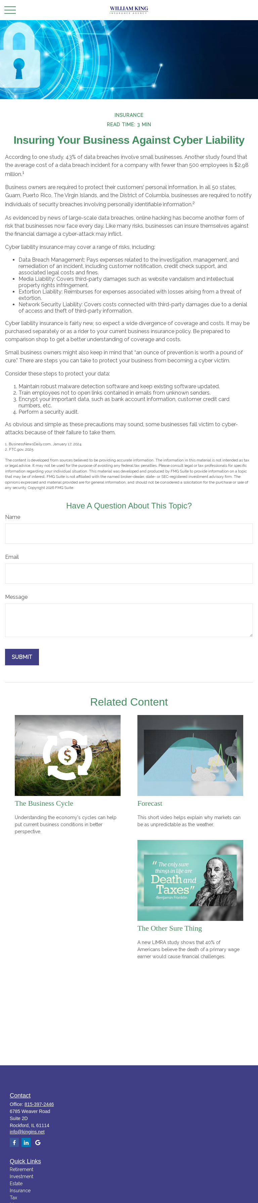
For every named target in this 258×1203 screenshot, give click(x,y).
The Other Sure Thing (169, 928)
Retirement (21, 1169)
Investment (21, 1176)
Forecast (149, 803)
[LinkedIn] (26, 1142)
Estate (16, 1183)
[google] (37, 1142)
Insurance (20, 1190)
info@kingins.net (27, 1131)
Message (16, 597)
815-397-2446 (39, 1104)
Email (12, 557)
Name (12, 517)
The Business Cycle (44, 803)
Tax (13, 1197)
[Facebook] (14, 1142)
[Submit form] (22, 657)
